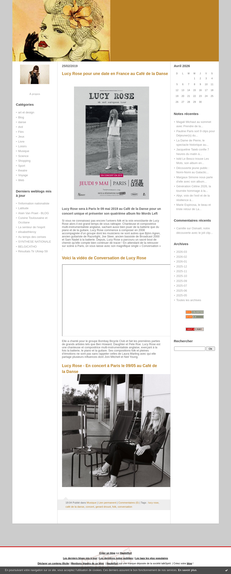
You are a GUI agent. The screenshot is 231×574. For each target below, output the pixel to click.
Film (21, 132)
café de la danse (75, 506)
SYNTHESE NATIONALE (34, 241)
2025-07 (181, 285)
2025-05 (181, 295)
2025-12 (181, 266)
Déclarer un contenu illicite (53, 563)
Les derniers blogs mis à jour (80, 558)
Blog (21, 117)
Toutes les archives (188, 300)
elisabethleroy (27, 232)
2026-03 (181, 251)
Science (23, 156)
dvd (20, 127)
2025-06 (181, 290)
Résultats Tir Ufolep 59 (33, 251)
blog (189, 563)
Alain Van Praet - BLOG (33, 213)
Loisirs (22, 146)
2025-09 (181, 281)
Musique (23, 151)
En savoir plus (187, 570)
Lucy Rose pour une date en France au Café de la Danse (115, 73)
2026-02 (181, 256)
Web (21, 180)
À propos (34, 93)
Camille (181, 228)
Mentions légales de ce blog (87, 563)
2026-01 (181, 261)
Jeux (21, 136)
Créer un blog (107, 553)
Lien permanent (107, 502)
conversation (125, 506)
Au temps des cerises (32, 237)
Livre (21, 141)
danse (22, 122)
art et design (26, 112)
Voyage (23, 175)
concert (90, 506)
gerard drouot (103, 506)
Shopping (24, 160)
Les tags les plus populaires (151, 558)
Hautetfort (126, 553)
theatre (22, 170)
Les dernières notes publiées (116, 558)
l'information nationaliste (33, 203)
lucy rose (153, 502)
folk (114, 506)
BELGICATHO (27, 246)
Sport (21, 165)
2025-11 (181, 271)
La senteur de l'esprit (31, 227)
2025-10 (181, 276)
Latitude (23, 208)
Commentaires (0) (128, 502)
